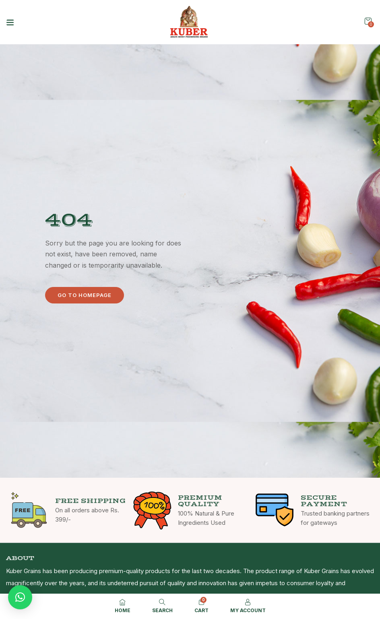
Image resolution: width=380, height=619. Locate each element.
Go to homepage (85, 295)
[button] (368, 21)
